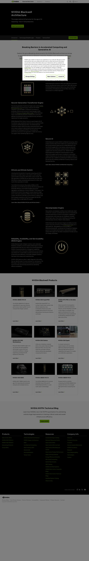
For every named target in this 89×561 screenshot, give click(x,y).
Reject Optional (51, 76)
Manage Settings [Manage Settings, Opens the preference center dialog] (30, 76)
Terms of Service (35, 70)
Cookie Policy (27, 67)
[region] (45, 68)
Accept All (61, 76)
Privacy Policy (27, 72)
